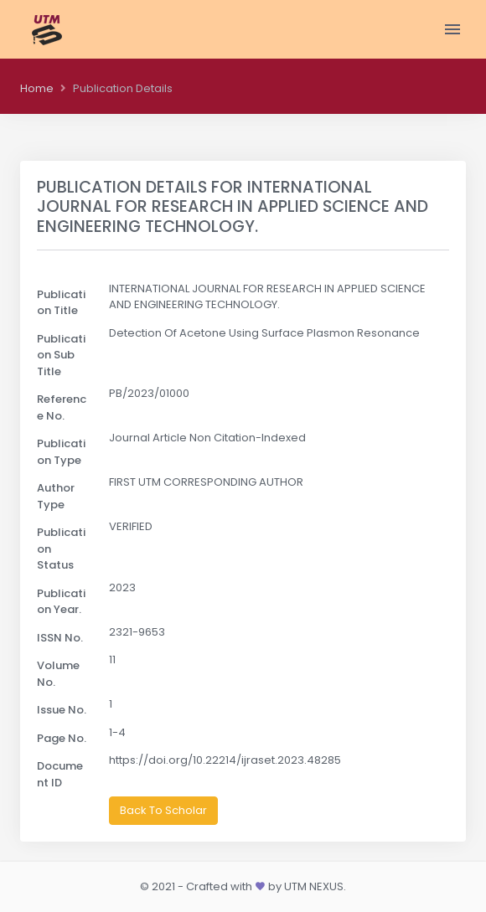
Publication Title (61, 302)
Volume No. (58, 673)
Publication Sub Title (61, 355)
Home (37, 88)
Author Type (56, 496)
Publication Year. (61, 601)
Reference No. (61, 407)
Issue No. (61, 710)
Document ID (60, 774)
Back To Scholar (163, 810)
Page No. (61, 738)
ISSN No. (60, 638)
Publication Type (61, 451)
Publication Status (61, 548)
